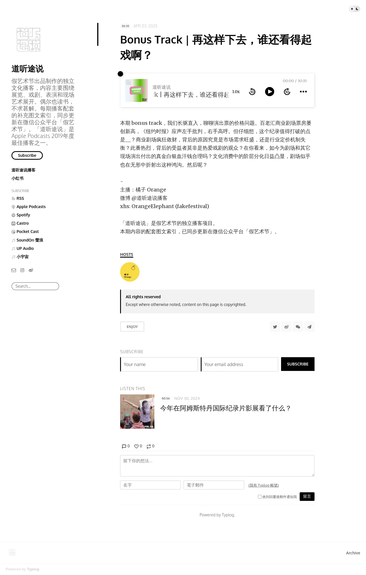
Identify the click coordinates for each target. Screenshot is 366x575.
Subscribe (27, 155)
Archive (353, 552)
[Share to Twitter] (275, 326)
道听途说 (27, 68)
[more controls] (303, 91)
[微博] (31, 269)
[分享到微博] (286, 326)
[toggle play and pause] (269, 91)
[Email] (13, 269)
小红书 (17, 178)
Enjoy (132, 326)
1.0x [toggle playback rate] (236, 91)
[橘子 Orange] (130, 272)
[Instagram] (22, 269)
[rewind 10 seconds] (252, 91)
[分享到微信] (298, 326)
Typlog (33, 569)
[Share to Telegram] (309, 326)
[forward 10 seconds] (287, 91)
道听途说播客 (23, 169)
